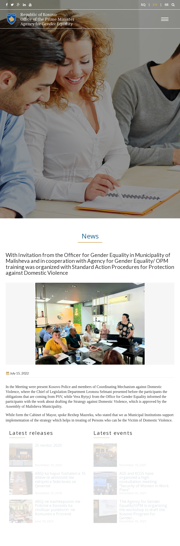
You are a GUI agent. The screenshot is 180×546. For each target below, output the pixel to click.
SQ (143, 5)
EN (155, 5)
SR (167, 5)
